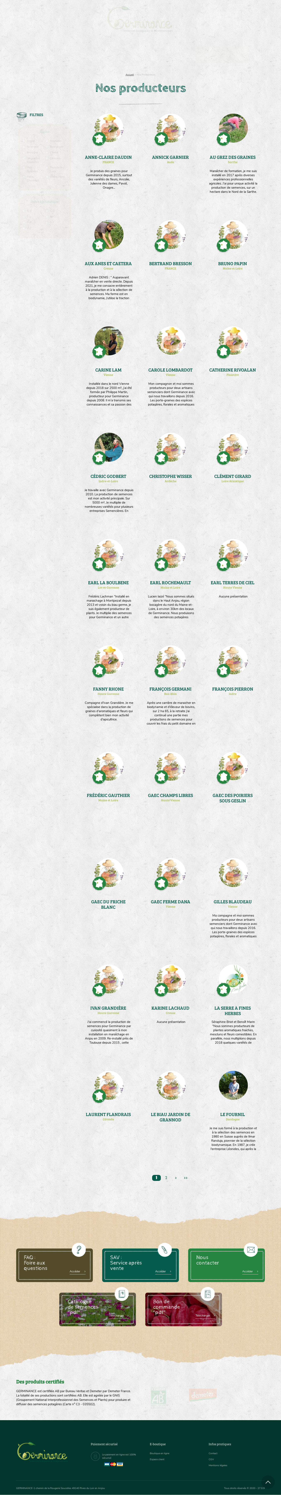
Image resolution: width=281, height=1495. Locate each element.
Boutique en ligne (228, 53)
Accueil (130, 74)
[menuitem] (245, 8)
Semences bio (50, 53)
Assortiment (171, 53)
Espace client (158, 1459)
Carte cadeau (127, 53)
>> (189, 1179)
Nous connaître (88, 53)
